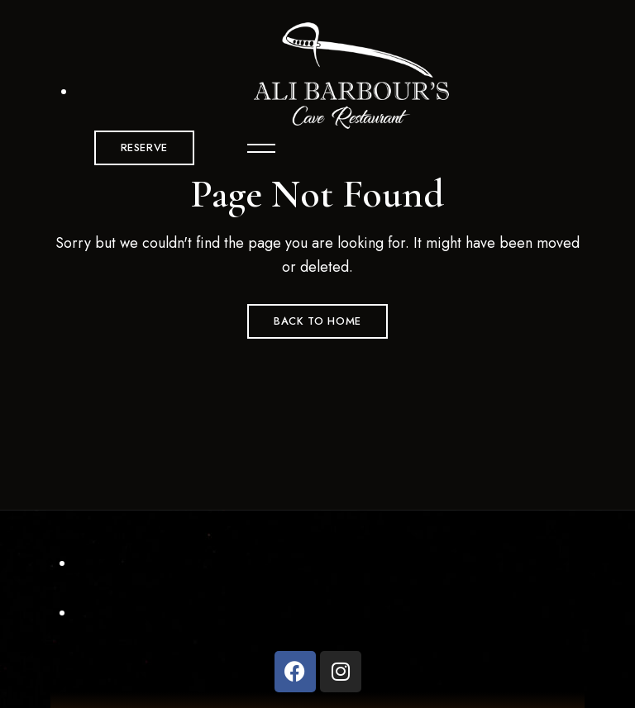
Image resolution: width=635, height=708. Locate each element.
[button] (144, 148)
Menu (253, 147)
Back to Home (317, 321)
